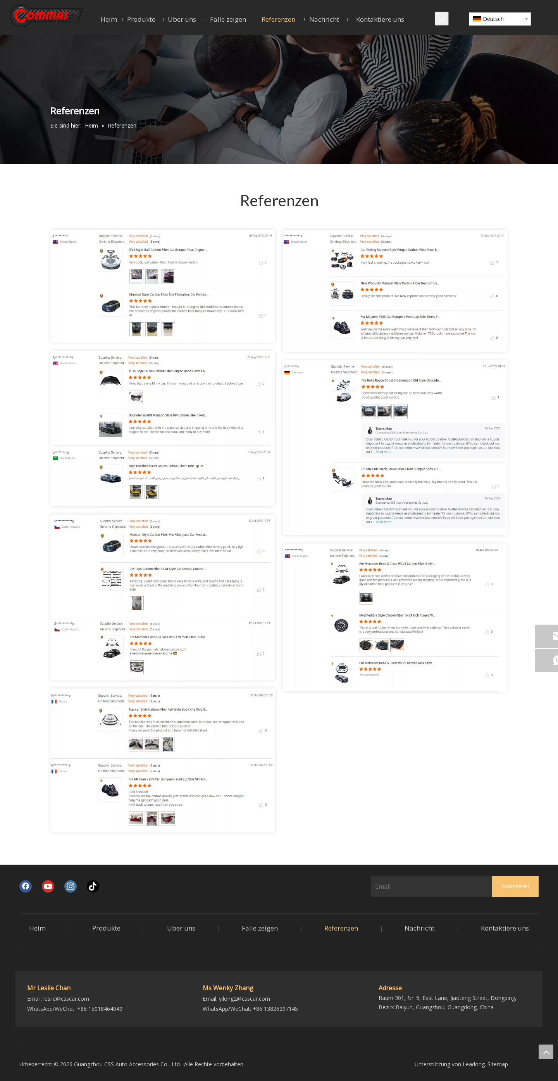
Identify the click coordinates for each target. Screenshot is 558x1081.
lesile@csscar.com (66, 998)
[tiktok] (93, 886)
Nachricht (419, 928)
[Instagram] (70, 886)
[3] (162, 428)
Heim (37, 928)
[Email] (430, 886)
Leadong (474, 1064)
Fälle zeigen (260, 928)
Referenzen (341, 928)
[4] (395, 617)
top (546, 1052)
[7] (162, 760)
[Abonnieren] (515, 886)
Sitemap (497, 1064)
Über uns (181, 928)
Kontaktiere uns (505, 928)
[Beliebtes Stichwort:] (442, 19)
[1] (162, 286)
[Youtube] (48, 886)
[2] (395, 290)
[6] (162, 597)
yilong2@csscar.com (244, 998)
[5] (395, 447)
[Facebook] (25, 886)
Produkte (106, 928)
